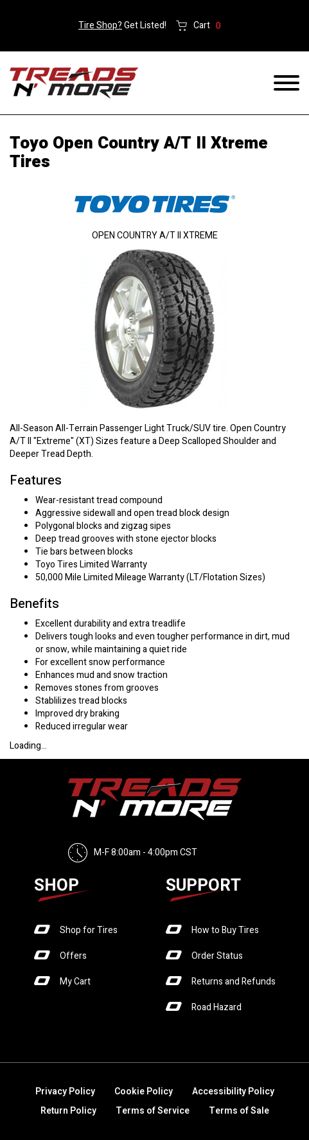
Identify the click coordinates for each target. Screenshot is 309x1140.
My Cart (75, 981)
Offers (73, 956)
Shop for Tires (89, 930)
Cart (207, 26)
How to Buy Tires (225, 930)
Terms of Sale (239, 1111)
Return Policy (68, 1111)
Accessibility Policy (233, 1091)
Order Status (217, 956)
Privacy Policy (65, 1091)
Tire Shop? (100, 25)
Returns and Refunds (233, 981)
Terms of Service (153, 1111)
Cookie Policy (143, 1091)
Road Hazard (216, 1007)
